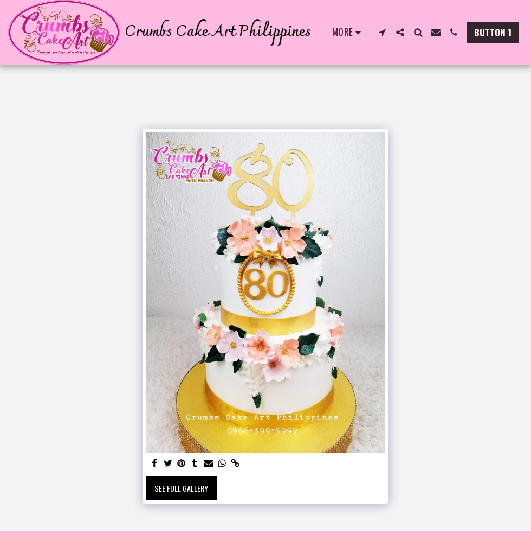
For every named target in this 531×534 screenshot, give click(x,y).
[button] (382, 32)
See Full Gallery (181, 488)
